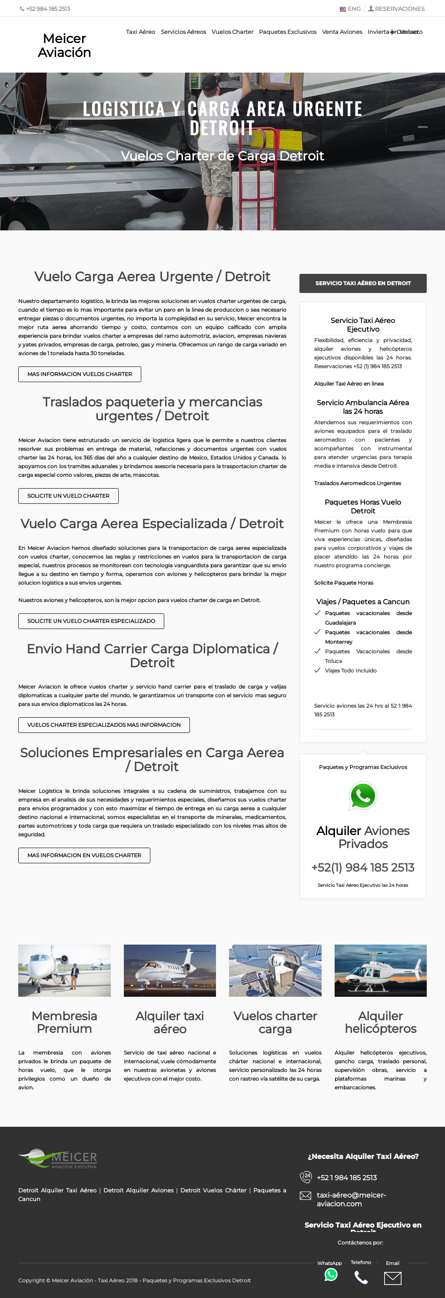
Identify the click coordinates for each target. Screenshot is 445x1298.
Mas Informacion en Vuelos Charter (84, 855)
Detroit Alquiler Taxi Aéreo (57, 1190)
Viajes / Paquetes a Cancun (363, 602)
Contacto (405, 31)
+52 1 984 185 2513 (347, 1178)
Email (393, 1273)
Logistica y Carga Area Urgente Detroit (223, 117)
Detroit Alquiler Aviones (138, 1190)
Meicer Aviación (64, 45)
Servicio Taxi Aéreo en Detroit (363, 283)
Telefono (361, 1272)
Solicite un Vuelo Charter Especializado (91, 621)
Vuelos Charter (232, 31)
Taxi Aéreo (140, 31)
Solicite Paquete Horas (343, 582)
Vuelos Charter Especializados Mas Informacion (104, 725)
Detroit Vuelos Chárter (213, 1190)
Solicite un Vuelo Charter (68, 496)
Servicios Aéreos (183, 31)
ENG (350, 8)
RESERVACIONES (400, 8)
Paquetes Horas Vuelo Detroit (363, 506)
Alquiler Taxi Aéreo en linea (349, 383)
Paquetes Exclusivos (287, 31)
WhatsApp (330, 1270)
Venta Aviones (342, 31)
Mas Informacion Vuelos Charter (79, 374)
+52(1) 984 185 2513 (363, 867)
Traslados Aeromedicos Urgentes (357, 483)
